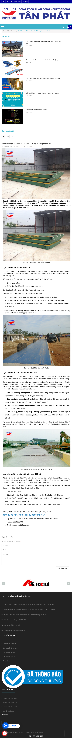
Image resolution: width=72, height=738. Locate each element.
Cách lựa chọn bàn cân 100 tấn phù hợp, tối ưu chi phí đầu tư (26, 144)
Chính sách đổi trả (8, 652)
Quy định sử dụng (8, 711)
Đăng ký (25, 1)
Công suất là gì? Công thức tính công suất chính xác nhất (43, 78)
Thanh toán (6, 661)
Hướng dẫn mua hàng (9, 698)
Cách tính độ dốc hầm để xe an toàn (36, 109)
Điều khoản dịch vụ (8, 656)
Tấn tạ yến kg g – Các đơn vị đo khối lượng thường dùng (42, 93)
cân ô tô (60, 486)
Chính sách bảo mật (9, 644)
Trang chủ (6, 31)
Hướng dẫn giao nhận (9, 707)
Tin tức (13, 31)
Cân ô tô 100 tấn (25, 469)
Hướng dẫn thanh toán (9, 702)
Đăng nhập (17, 1)
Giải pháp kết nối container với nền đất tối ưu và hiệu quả (42, 60)
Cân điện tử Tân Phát (12, 723)
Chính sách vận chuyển (10, 648)
